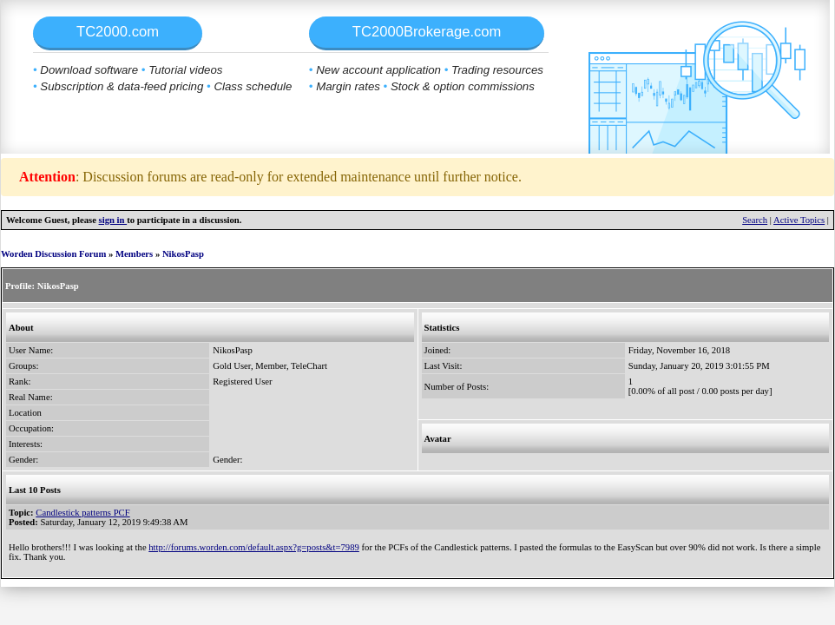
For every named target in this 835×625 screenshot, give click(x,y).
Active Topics (799, 220)
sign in (113, 220)
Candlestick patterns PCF (82, 512)
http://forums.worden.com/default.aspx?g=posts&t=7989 (253, 547)
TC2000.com (117, 31)
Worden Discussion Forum (53, 254)
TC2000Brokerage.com (427, 31)
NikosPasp (183, 254)
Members (134, 254)
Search (754, 220)
